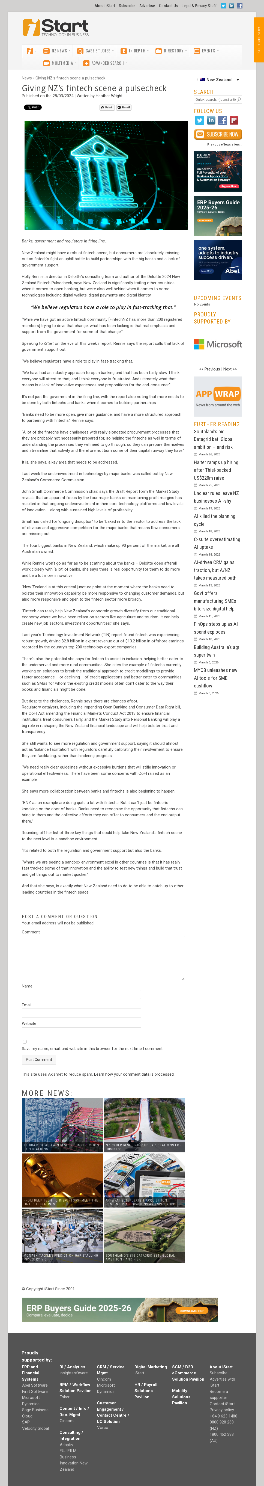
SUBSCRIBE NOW (258, 40)
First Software (35, 1391)
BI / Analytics (72, 1367)
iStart (139, 1373)
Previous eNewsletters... (224, 144)
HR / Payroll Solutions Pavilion (145, 1390)
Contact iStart (222, 1403)
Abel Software (35, 1385)
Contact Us (168, 5)
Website (29, 1023)
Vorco (102, 1427)
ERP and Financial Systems (30, 1373)
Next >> (230, 369)
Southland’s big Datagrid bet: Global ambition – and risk (213, 439)
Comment (31, 932)
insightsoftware (74, 1373)
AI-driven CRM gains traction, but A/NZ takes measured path (215, 570)
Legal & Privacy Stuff (199, 5)
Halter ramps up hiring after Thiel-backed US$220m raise (216, 470)
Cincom (67, 1420)
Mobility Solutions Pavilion (181, 1396)
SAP (26, 1422)
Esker (65, 1397)
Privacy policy (222, 1409)
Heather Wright (109, 95)
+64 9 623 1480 (223, 1416)
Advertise (147, 5)
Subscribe (127, 5)
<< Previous (209, 369)
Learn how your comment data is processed (134, 1074)
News (27, 78)
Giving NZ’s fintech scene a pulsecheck (70, 78)
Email (124, 107)
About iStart (105, 5)
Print (106, 107)
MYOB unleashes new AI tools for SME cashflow (215, 678)
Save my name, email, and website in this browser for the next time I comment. (92, 1048)
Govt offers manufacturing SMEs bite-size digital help (215, 601)
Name (27, 986)
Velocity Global (35, 1428)
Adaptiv (66, 1444)
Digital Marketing (150, 1367)
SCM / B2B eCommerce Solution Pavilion (188, 1373)
